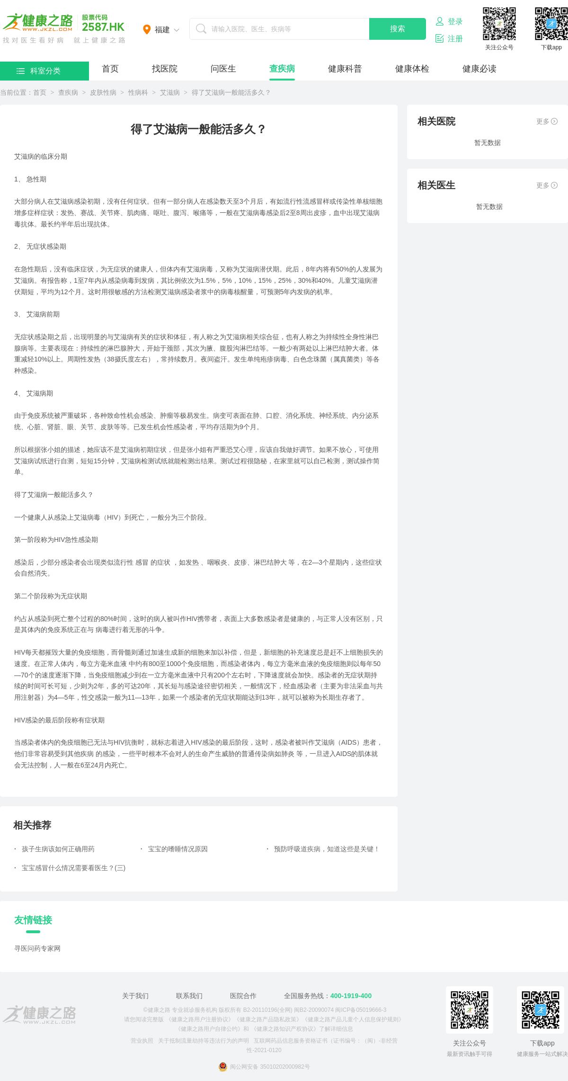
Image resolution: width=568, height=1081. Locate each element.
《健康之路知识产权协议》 (285, 1029)
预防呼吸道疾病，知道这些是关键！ (323, 849)
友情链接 (33, 920)
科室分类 (39, 71)
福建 (162, 30)
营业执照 (142, 1040)
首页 (110, 68)
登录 (449, 21)
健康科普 (345, 68)
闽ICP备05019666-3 (360, 1010)
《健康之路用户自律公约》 (209, 1029)
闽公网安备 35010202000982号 (264, 1066)
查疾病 (282, 68)
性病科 (138, 92)
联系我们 (189, 996)
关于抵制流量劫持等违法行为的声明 (203, 1040)
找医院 (165, 68)
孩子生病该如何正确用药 (54, 849)
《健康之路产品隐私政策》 (268, 1019)
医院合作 (243, 996)
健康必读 (479, 68)
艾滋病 (170, 92)
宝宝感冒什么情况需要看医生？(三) (69, 868)
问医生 (223, 68)
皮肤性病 (103, 92)
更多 (547, 121)
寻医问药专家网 (37, 948)
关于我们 (135, 996)
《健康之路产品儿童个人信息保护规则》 (353, 1019)
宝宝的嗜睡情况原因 (174, 849)
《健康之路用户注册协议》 (200, 1019)
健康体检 (412, 68)
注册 (449, 38)
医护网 (64, 28)
